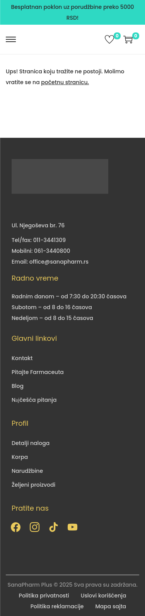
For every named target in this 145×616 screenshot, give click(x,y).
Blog (18, 386)
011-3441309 (49, 240)
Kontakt (22, 358)
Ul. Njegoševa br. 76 (38, 225)
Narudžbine (27, 471)
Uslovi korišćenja (103, 595)
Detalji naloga (30, 443)
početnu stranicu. (65, 82)
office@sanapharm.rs (59, 262)
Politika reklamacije (57, 606)
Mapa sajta (111, 606)
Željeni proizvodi (33, 485)
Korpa (20, 457)
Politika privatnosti (44, 595)
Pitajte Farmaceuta (38, 372)
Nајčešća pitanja (34, 400)
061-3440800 (52, 251)
